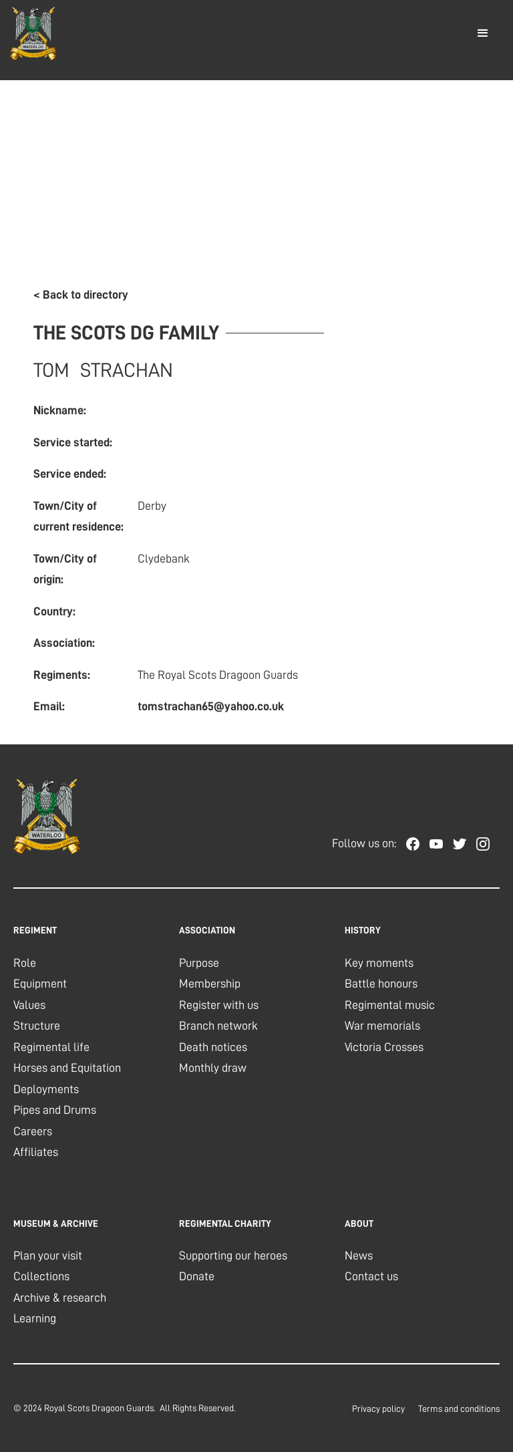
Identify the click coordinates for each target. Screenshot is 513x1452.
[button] (483, 33)
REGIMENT (35, 930)
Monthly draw (212, 1068)
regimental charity (225, 1223)
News (359, 1256)
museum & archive (55, 1223)
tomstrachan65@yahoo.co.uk (211, 706)
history (363, 930)
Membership (209, 984)
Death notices (213, 1047)
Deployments (46, 1089)
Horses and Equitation (67, 1068)
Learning (34, 1318)
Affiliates (35, 1152)
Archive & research (59, 1298)
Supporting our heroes (233, 1256)
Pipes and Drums (54, 1110)
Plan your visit (47, 1256)
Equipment (40, 984)
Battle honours (381, 984)
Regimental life (51, 1047)
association (207, 930)
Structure (36, 1026)
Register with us (219, 1005)
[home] (33, 33)
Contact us (371, 1276)
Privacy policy (378, 1408)
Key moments (379, 963)
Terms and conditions (459, 1408)
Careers (32, 1131)
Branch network (218, 1026)
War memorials (382, 1026)
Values (29, 1005)
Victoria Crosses (384, 1047)
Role (24, 963)
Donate (196, 1276)
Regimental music (390, 1005)
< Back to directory (80, 295)
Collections (41, 1276)
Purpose (199, 963)
